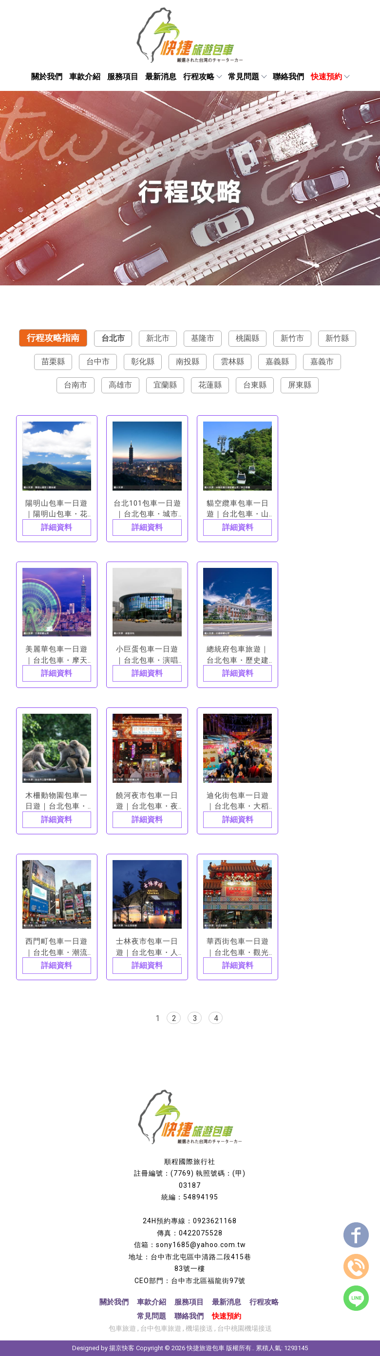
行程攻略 (202, 76)
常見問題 (247, 76)
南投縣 (187, 361)
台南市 (75, 384)
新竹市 (292, 338)
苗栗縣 (53, 361)
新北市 (158, 338)
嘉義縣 (277, 361)
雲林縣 (232, 361)
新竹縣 (337, 338)
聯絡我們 (288, 76)
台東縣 (254, 384)
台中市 (98, 361)
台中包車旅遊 (160, 1328)
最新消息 (160, 76)
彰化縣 (142, 361)
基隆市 (202, 338)
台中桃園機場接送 (244, 1328)
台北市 (113, 338)
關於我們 (46, 76)
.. (252, 1348)
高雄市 (120, 384)
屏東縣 (299, 384)
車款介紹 (84, 76)
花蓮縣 (210, 384)
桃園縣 (247, 338)
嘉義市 (322, 361)
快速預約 (330, 76)
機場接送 (199, 1328)
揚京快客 (121, 1348)
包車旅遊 (122, 1328)
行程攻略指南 (53, 338)
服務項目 (122, 76)
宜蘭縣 (165, 384)
